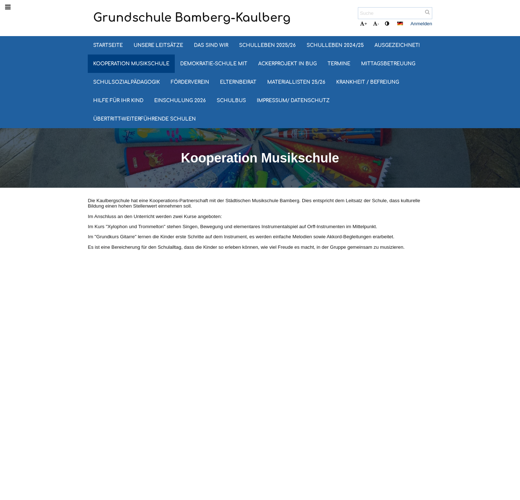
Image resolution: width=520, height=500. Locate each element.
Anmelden (421, 23)
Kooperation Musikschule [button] (131, 63)
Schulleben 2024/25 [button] (335, 45)
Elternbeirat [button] (238, 82)
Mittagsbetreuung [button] (388, 63)
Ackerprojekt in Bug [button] (287, 63)
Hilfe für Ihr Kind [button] (118, 100)
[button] (400, 23)
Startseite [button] (108, 45)
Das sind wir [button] (211, 45)
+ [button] (363, 23)
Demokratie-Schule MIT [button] (213, 63)
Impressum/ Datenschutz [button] (293, 100)
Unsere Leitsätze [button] (158, 45)
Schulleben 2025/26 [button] (267, 45)
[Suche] (395, 13)
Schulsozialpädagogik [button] (126, 82)
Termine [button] (339, 63)
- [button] (376, 23)
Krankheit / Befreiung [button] (367, 82)
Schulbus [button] (231, 100)
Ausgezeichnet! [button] (397, 45)
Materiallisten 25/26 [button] (296, 82)
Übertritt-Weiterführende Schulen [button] (144, 119)
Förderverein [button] (190, 82)
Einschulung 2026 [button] (180, 100)
